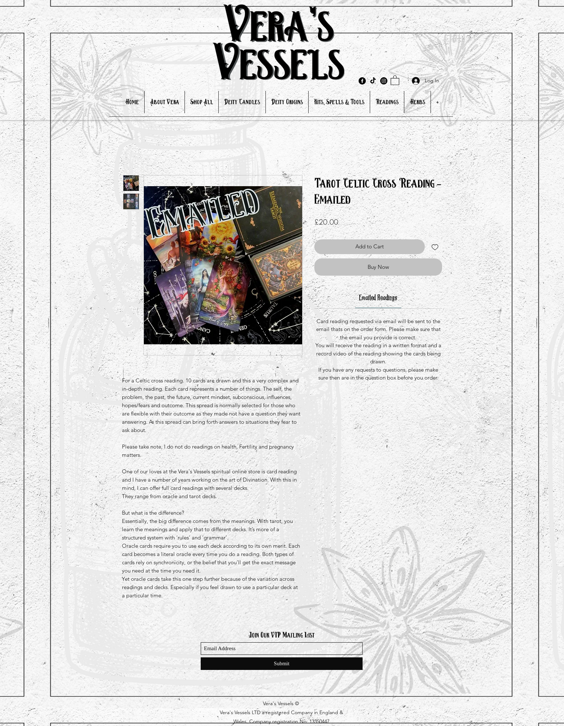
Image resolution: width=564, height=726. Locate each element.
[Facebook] (362, 80)
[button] (395, 80)
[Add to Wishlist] (435, 246)
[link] (378, 298)
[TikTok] (373, 80)
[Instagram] (383, 80)
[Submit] (282, 663)
